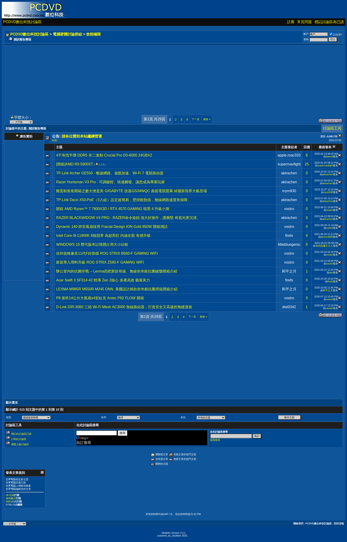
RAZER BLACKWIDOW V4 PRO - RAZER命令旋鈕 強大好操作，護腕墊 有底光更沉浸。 (128, 218)
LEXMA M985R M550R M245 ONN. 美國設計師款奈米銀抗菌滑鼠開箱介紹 (116, 289)
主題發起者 (289, 147)
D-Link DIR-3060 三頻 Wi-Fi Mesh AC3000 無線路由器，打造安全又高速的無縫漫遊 (124, 307)
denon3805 (327, 236)
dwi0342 (289, 307)
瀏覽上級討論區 (20, 444)
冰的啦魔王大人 (324, 245)
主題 (59, 147)
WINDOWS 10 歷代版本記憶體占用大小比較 (92, 244)
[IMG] (9, 501)
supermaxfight (289, 164)
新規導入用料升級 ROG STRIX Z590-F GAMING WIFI (100, 262)
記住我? (335, 34)
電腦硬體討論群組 (67, 34)
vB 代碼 (10, 495)
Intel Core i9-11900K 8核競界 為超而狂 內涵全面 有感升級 (103, 235)
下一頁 (195, 119)
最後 (206, 119)
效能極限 (93, 34)
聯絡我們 (298, 523)
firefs (289, 235)
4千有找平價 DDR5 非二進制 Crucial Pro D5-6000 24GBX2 (104, 155)
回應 (307, 147)
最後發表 (325, 147)
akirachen (289, 173)
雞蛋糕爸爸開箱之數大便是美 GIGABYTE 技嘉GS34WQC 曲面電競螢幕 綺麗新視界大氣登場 (131, 191)
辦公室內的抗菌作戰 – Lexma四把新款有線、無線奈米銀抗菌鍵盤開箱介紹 (116, 271)
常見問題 (304, 22)
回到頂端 (339, 523)
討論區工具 (332, 128)
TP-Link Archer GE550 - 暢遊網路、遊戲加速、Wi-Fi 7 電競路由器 (109, 173)
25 (307, 164)
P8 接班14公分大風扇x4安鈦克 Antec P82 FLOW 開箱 (100, 298)
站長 (54, 140)
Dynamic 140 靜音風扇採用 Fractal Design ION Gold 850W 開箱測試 (111, 227)
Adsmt (329, 156)
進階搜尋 (215, 440)
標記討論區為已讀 (329, 22)
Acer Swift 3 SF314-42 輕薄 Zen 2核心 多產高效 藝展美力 (103, 280)
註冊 (290, 22)
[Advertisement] (173, 78)
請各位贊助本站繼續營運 (82, 136)
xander (329, 308)
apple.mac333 (289, 155)
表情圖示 (11, 498)
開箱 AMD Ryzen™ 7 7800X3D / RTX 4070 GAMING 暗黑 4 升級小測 (112, 209)
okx (331, 272)
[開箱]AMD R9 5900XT (74, 164)
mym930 (289, 191)
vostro (289, 209)
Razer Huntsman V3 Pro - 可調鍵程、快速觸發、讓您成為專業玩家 (110, 182)
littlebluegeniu (289, 244)
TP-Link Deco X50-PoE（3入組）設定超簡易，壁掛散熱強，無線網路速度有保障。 (123, 200)
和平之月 (289, 271)
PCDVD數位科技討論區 (22, 22)
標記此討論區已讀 (21, 433)
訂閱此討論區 (18, 439)
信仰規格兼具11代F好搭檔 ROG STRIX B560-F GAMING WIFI (106, 253)
